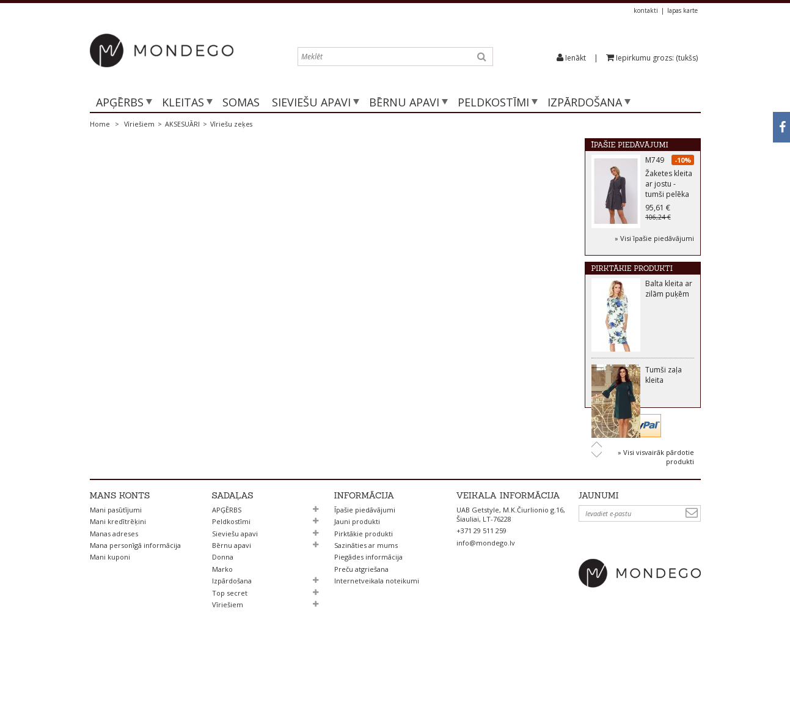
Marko (222, 632)
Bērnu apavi (404, 102)
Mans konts (120, 558)
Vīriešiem (139, 123)
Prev (596, 442)
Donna (222, 621)
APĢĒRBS (120, 102)
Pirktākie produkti (632, 264)
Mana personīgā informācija (135, 608)
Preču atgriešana (361, 632)
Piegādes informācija (368, 621)
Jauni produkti (357, 585)
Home (100, 123)
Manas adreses (114, 597)
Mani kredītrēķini (118, 585)
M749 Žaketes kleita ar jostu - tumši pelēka (668, 179)
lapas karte (682, 10)
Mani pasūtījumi (116, 573)
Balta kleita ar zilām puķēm (668, 287)
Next (596, 453)
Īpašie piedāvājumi (629, 144)
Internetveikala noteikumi (376, 644)
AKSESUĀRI (182, 123)
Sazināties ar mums (366, 608)
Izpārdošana (584, 102)
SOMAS (241, 102)
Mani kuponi (110, 621)
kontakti (646, 10)
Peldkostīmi (493, 102)
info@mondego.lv (485, 606)
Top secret (229, 656)
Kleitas (183, 102)
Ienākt (575, 58)
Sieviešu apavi (311, 102)
